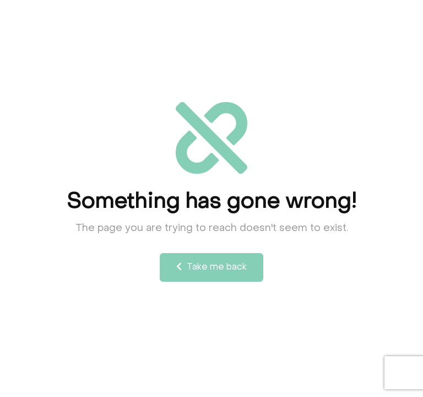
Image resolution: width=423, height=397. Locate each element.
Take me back (211, 267)
